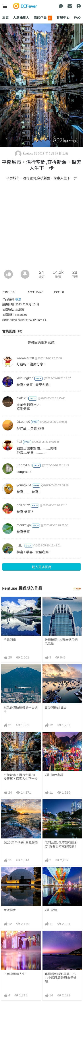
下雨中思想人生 (14, 974)
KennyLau (24, 465)
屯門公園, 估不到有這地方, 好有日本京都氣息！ (61, 844)
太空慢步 (10, 910)
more (77, 588)
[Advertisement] (41, 226)
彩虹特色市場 (54, 775)
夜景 (18, 299)
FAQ (77, 17)
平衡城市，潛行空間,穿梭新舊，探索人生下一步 (21, 776)
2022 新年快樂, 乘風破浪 (21, 842)
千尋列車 (10, 640)
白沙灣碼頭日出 (55, 707)
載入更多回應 (42, 567)
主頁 (5, 17)
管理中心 (62, 17)
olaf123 (22, 398)
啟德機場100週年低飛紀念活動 (61, 641)
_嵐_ (20, 545)
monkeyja (24, 525)
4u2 (19, 441)
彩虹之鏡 (51, 910)
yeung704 (24, 485)
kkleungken (25, 378)
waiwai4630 (25, 358)
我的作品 (43, 18)
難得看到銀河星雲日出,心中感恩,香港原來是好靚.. (61, 977)
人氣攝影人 (21, 17)
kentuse (24, 153)
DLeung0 (23, 421)
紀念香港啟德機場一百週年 (21, 709)
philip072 (23, 505)
